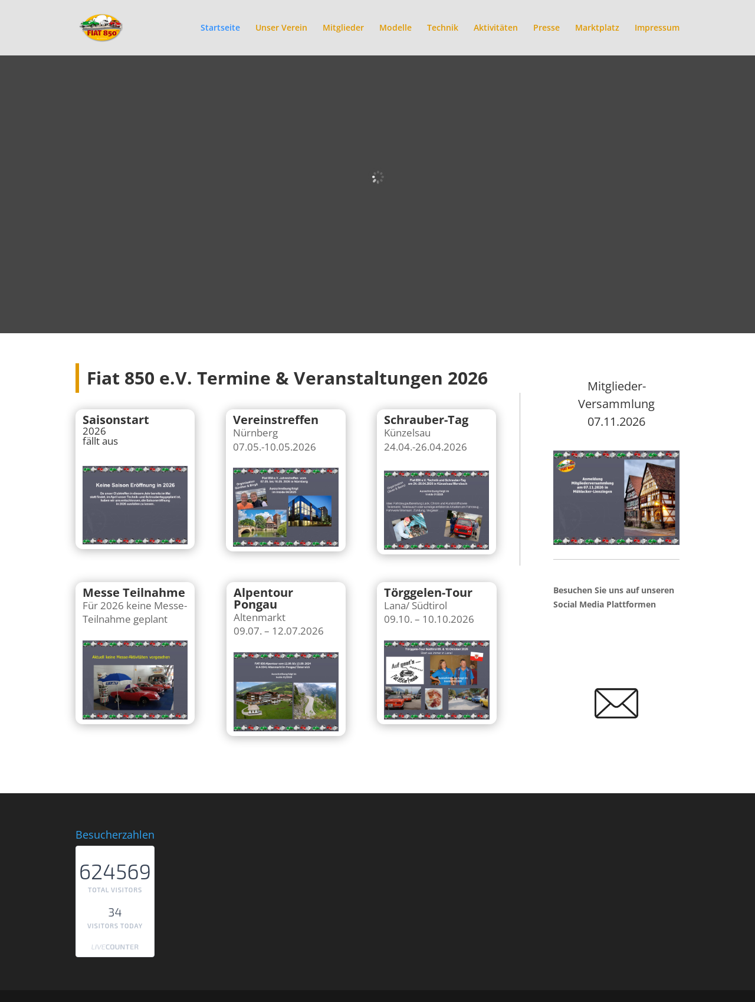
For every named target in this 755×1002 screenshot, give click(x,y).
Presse (546, 28)
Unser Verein (281, 28)
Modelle (395, 28)
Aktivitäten (496, 28)
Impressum (657, 28)
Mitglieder (343, 28)
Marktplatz (597, 28)
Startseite (220, 28)
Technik (442, 28)
